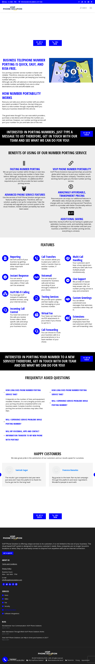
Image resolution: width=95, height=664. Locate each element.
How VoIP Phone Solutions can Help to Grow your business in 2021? (25, 638)
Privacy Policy (6, 569)
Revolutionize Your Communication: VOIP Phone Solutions (22, 626)
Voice (6, 595)
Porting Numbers (10, 610)
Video (6, 599)
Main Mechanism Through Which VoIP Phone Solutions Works (23, 632)
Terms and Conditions (9, 564)
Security (7, 606)
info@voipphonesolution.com (12, 580)
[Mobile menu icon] (91, 8)
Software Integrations (12, 614)
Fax (6, 603)
